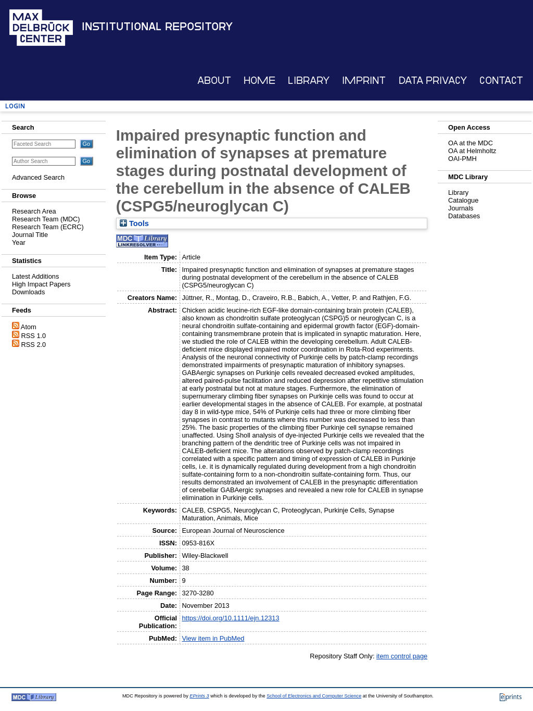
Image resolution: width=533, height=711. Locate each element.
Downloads (28, 292)
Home (259, 80)
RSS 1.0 (33, 336)
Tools (134, 223)
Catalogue (463, 200)
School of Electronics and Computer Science (313, 695)
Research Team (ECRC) (48, 227)
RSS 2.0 (33, 344)
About (214, 80)
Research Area (34, 211)
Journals (460, 208)
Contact (501, 80)
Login (15, 106)
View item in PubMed (213, 638)
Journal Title (30, 235)
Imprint (364, 80)
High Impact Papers (41, 284)
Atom (28, 327)
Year (19, 242)
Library (308, 80)
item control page (401, 656)
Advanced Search (38, 177)
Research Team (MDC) (46, 219)
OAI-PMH (462, 159)
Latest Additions (35, 276)
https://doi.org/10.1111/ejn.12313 (230, 618)
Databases (464, 216)
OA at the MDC (470, 143)
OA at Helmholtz (472, 151)
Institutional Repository (157, 26)
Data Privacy (433, 80)
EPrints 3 (199, 695)
